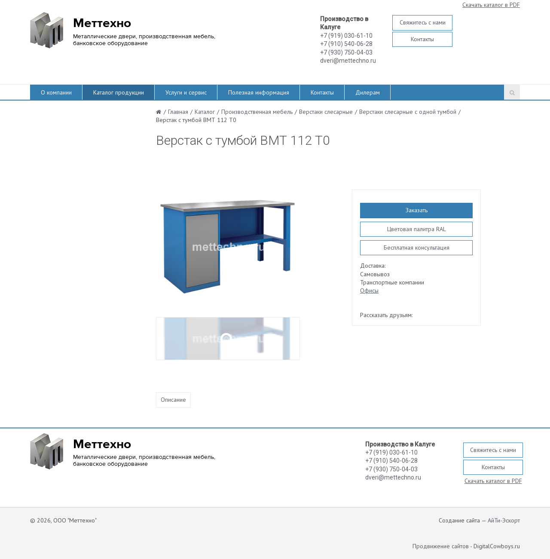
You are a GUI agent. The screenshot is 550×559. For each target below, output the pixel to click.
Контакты (422, 39)
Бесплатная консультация (416, 247)
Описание (173, 399)
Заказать (417, 210)
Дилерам (367, 92)
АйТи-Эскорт (504, 520)
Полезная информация (258, 92)
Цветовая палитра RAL (416, 229)
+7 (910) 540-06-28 (346, 43)
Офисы (369, 290)
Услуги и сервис (186, 92)
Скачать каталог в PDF (491, 5)
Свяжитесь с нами (423, 22)
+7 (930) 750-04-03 (346, 52)
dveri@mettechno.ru (348, 60)
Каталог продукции (118, 92)
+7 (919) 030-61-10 (346, 35)
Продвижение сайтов (440, 546)
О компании (56, 92)
